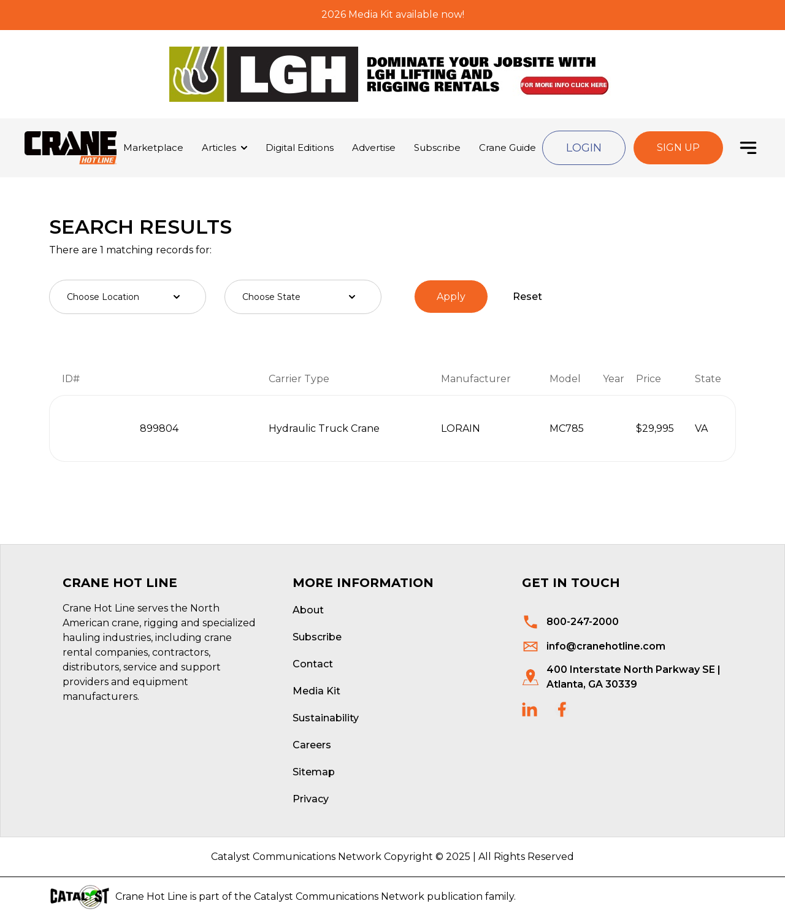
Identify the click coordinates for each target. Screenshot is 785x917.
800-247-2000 (582, 621)
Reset (527, 296)
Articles (219, 147)
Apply (451, 296)
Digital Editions (300, 147)
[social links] (529, 709)
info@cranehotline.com (605, 646)
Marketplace (153, 147)
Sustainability (326, 718)
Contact (313, 664)
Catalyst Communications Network (339, 896)
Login (584, 148)
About (308, 610)
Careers (312, 745)
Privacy (311, 799)
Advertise (374, 147)
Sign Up (678, 147)
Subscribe (437, 147)
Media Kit (316, 691)
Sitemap (314, 772)
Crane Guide (507, 147)
